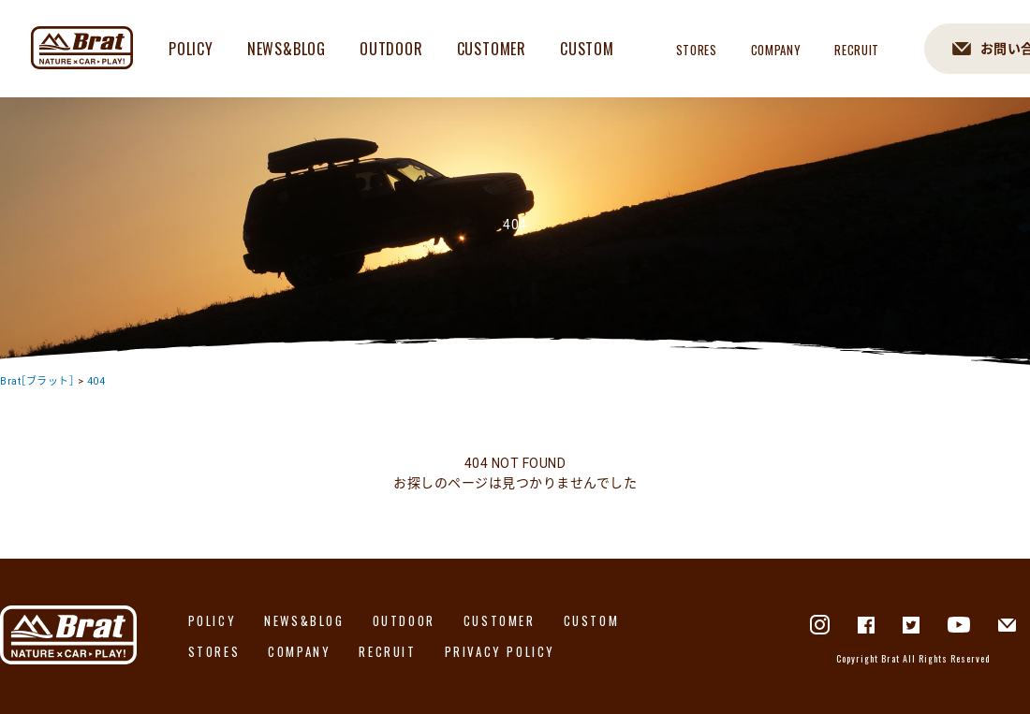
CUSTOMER (491, 48)
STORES (696, 49)
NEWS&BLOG (286, 48)
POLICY (191, 48)
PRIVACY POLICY (500, 651)
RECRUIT (856, 49)
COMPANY (776, 49)
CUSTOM (587, 48)
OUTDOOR (391, 48)
